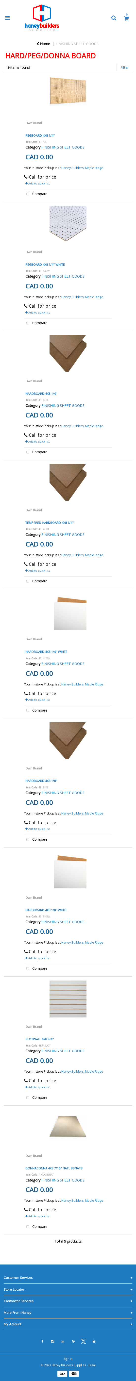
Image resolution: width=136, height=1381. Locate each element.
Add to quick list (37, 183)
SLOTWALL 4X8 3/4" (39, 1039)
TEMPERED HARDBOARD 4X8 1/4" (49, 522)
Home (43, 43)
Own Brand (33, 123)
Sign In (68, 1359)
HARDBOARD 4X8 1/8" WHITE (46, 910)
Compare (35, 194)
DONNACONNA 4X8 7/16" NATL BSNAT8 (53, 1168)
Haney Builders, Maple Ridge (82, 168)
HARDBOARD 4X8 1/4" (41, 393)
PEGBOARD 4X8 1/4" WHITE (45, 264)
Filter (124, 67)
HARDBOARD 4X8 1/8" (41, 781)
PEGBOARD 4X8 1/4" (40, 135)
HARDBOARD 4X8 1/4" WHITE (46, 651)
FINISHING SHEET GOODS (77, 43)
